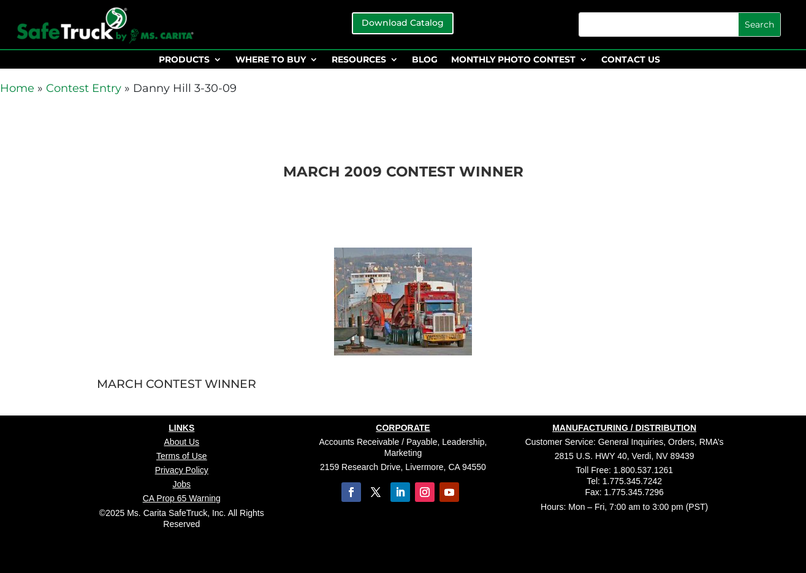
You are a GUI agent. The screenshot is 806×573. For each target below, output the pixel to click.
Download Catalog (403, 22)
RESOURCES (359, 60)
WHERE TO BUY (270, 60)
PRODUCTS (184, 60)
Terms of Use (181, 456)
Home (17, 88)
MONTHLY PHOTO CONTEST (513, 60)
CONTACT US (630, 60)
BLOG (425, 60)
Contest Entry (83, 88)
